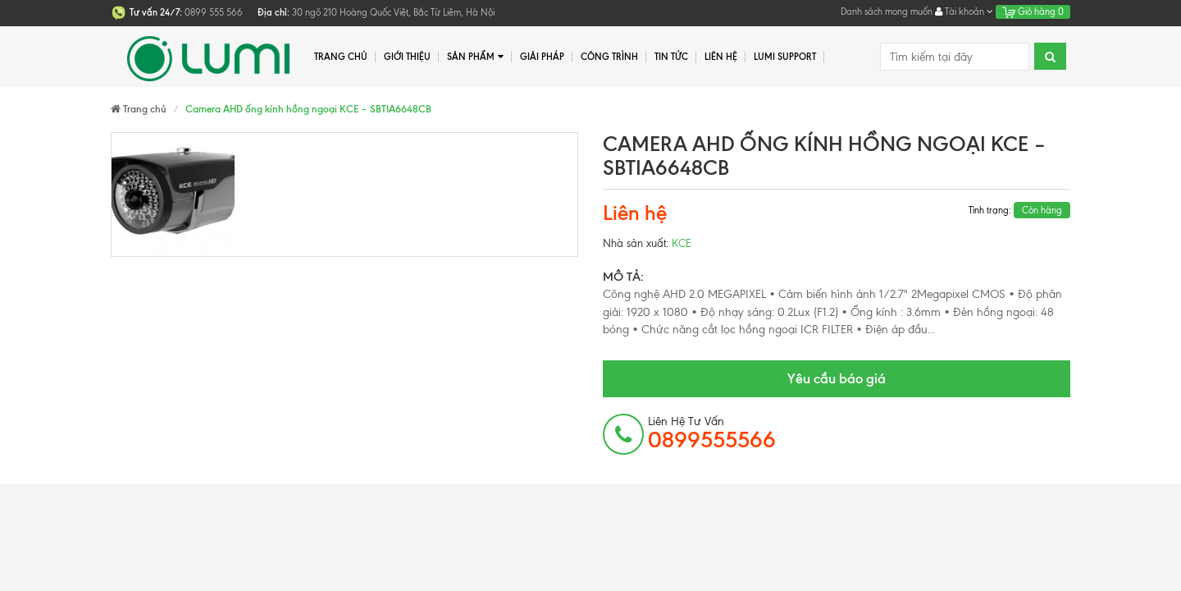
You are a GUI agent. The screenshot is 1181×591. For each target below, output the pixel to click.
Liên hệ (720, 56)
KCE (681, 243)
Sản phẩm (475, 57)
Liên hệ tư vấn (712, 433)
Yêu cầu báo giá (836, 378)
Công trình (609, 56)
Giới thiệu (407, 56)
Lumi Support (785, 56)
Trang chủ (340, 56)
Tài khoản (964, 11)
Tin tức (671, 56)
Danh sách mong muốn (886, 11)
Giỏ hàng (1033, 11)
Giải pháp (542, 56)
